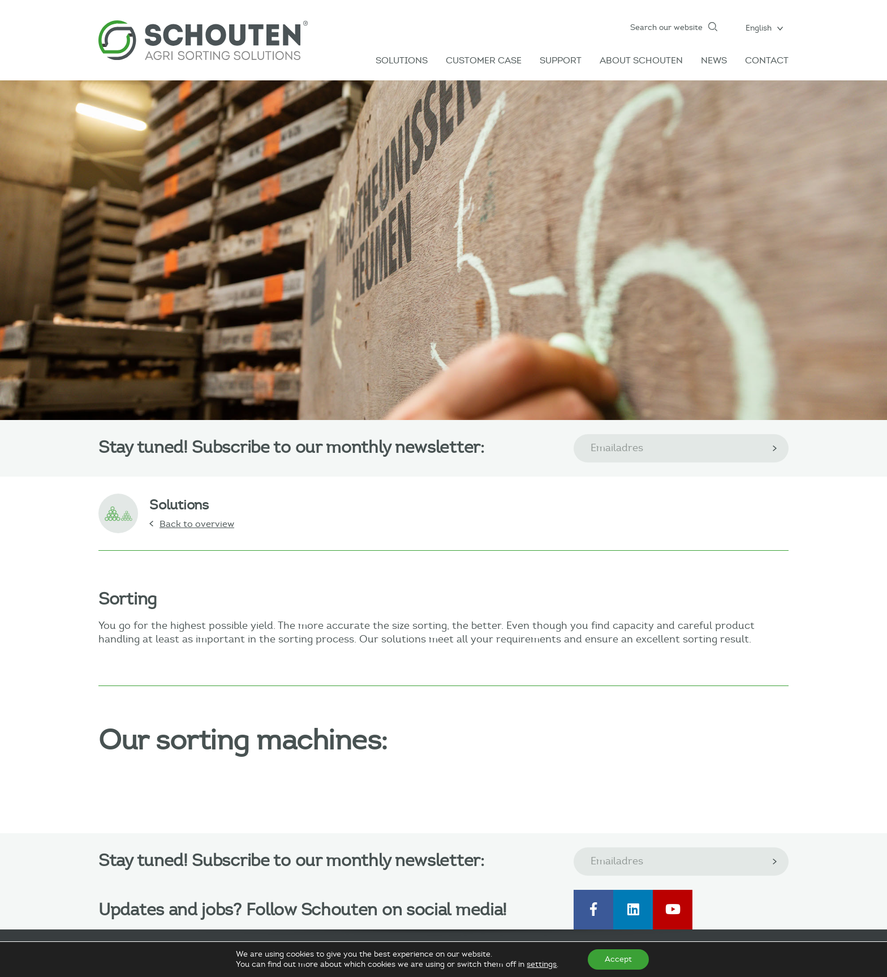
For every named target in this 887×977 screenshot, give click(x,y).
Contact (767, 60)
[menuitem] (764, 27)
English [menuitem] (759, 28)
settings (542, 964)
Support (561, 60)
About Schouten (641, 60)
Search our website (666, 27)
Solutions (402, 60)
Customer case (484, 60)
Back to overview (197, 524)
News (714, 60)
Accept (618, 959)
